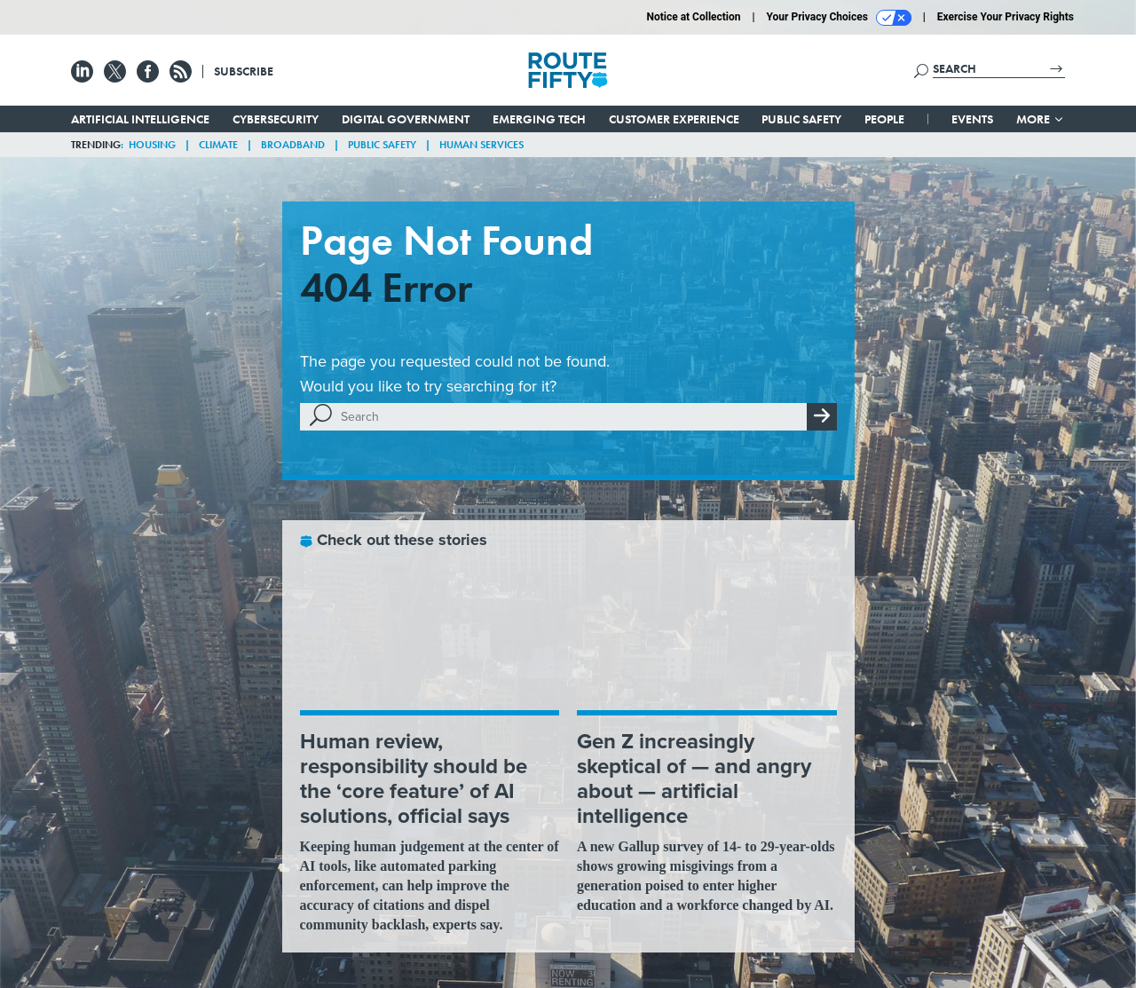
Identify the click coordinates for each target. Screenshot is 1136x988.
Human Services (481, 145)
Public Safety (801, 119)
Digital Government (405, 119)
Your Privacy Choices (839, 18)
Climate (218, 145)
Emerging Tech (539, 119)
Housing (152, 145)
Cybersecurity (276, 119)
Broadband (293, 145)
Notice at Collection (693, 17)
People (884, 119)
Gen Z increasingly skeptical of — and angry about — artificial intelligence (694, 778)
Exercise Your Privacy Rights (1005, 17)
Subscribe (243, 71)
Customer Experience (674, 119)
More (1040, 119)
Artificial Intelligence (140, 119)
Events (972, 119)
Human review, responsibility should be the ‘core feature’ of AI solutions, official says (413, 778)
